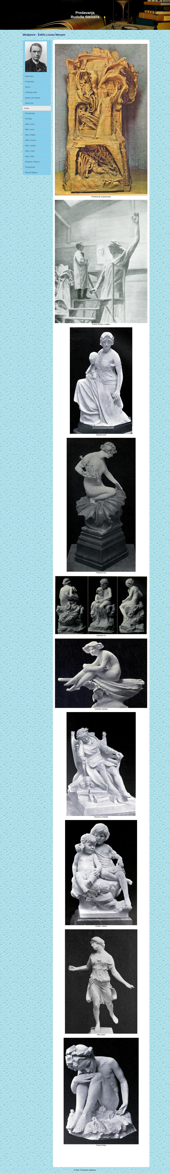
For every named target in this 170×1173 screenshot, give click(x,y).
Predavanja (29, 82)
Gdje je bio (29, 103)
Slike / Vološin (30, 146)
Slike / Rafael (30, 135)
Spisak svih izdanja (32, 98)
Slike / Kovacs (30, 140)
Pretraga (28, 119)
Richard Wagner (31, 172)
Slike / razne (30, 124)
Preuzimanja (30, 113)
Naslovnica (29, 76)
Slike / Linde (30, 151)
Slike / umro (29, 129)
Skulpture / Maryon (32, 162)
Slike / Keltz (29, 156)
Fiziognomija (30, 167)
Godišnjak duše (31, 92)
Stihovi (27, 87)
